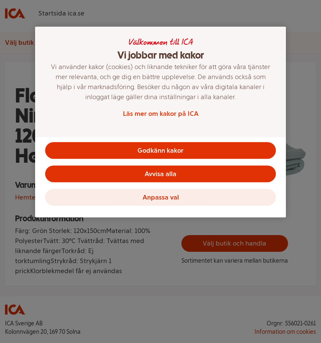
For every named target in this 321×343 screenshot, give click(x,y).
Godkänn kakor (160, 150)
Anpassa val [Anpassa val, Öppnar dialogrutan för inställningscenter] (161, 197)
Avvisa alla (160, 174)
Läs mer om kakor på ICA (161, 114)
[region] (160, 122)
